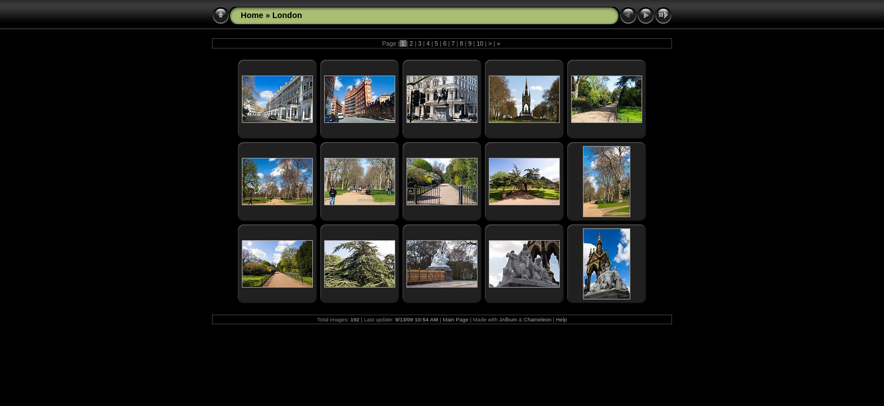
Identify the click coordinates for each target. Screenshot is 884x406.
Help (561, 319)
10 (480, 43)
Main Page (455, 319)
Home (252, 15)
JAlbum (508, 319)
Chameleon (537, 319)
